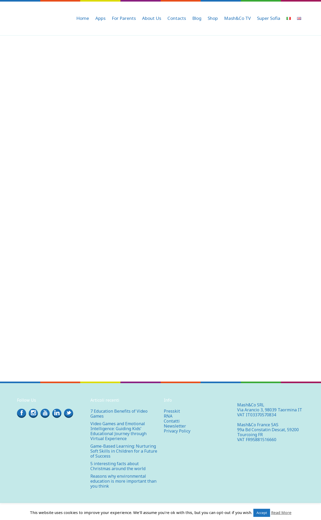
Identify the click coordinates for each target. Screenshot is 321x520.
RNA (168, 416)
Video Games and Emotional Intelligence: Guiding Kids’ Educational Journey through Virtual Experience (118, 431)
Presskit (172, 411)
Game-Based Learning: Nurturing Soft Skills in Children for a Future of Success (123, 451)
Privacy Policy (177, 431)
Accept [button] (261, 512)
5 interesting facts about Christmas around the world (117, 466)
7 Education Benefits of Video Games (119, 413)
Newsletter (175, 426)
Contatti (172, 421)
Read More (281, 512)
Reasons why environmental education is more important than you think (123, 481)
